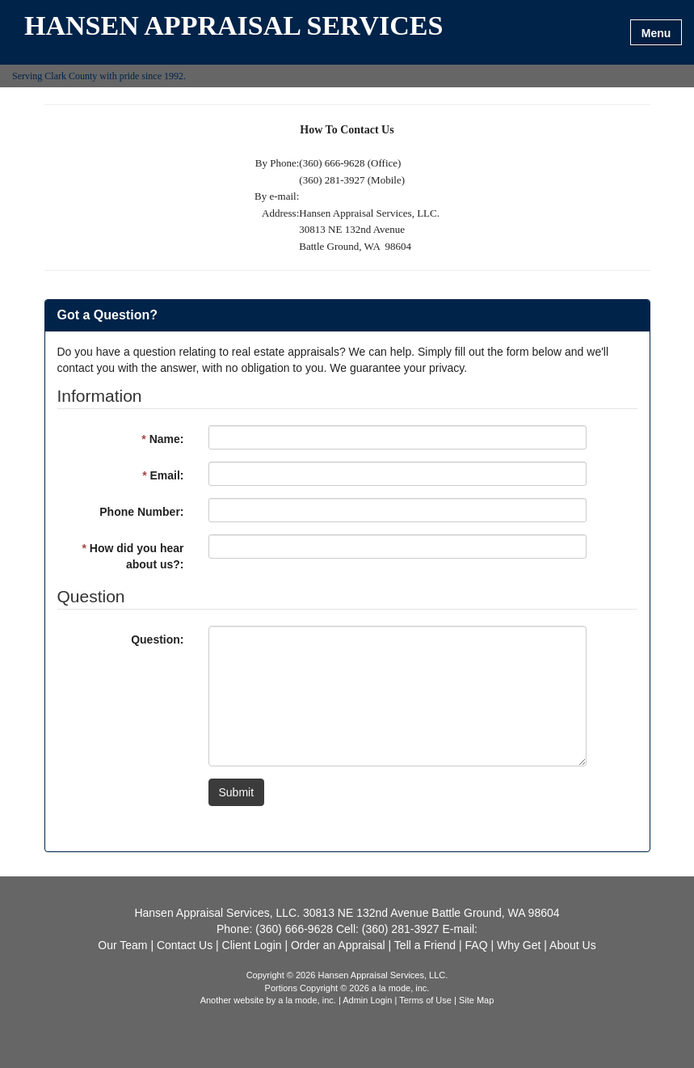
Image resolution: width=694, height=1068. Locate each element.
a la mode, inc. (307, 1000)
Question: (157, 639)
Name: (162, 439)
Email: (162, 475)
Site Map (476, 1000)
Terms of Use (425, 1000)
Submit (236, 792)
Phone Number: (141, 511)
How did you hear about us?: (132, 556)
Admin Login (367, 1000)
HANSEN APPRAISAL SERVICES (233, 26)
